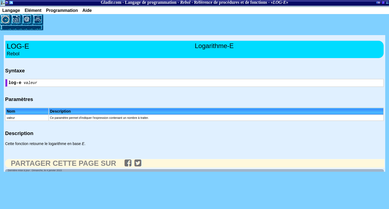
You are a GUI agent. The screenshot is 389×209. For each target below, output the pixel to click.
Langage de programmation (151, 2)
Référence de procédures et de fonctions (230, 2)
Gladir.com (111, 2)
